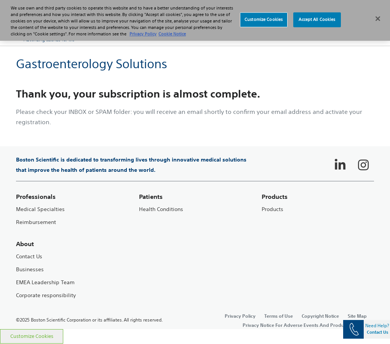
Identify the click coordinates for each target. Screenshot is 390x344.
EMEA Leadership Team (45, 282)
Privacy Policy (240, 316)
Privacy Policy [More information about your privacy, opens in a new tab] (143, 29)
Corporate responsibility (46, 295)
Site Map (357, 316)
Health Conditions (161, 209)
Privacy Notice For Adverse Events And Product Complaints (308, 325)
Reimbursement (36, 222)
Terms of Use (278, 316)
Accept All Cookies (317, 15)
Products (272, 209)
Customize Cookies (31, 336)
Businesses (30, 269)
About (25, 244)
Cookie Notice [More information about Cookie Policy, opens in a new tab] (172, 29)
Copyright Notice (320, 316)
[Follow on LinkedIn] (340, 165)
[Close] (377, 14)
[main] (195, 187)
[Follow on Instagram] (363, 165)
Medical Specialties (40, 209)
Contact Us (29, 256)
